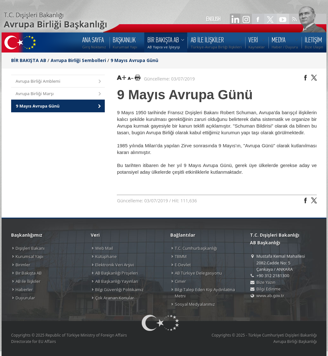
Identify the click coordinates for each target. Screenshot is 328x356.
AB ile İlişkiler (28, 281)
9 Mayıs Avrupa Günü (134, 60)
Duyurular (25, 298)
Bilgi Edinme (268, 289)
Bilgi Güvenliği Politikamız (119, 289)
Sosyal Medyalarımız (195, 304)
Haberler (24, 289)
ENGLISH (213, 19)
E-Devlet (183, 265)
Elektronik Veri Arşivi (114, 265)
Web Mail (104, 248)
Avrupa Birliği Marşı (59, 94)
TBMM (181, 256)
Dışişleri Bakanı (30, 248)
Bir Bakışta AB (29, 273)
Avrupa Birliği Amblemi (59, 81)
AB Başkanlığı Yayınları (116, 281)
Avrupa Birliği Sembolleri (78, 60)
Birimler (23, 265)
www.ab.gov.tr (270, 295)
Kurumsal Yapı (29, 256)
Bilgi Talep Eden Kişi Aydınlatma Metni (205, 293)
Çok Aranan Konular (114, 298)
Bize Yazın (265, 282)
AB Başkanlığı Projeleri (116, 273)
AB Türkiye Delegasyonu (198, 273)
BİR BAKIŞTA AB (28, 60)
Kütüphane (106, 256)
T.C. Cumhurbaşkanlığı (196, 248)
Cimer (180, 281)
